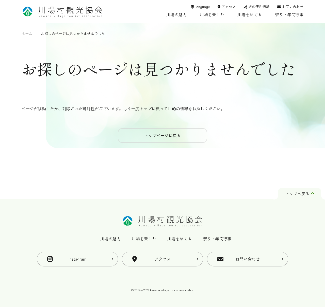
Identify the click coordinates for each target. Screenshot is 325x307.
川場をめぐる (249, 14)
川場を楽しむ (212, 14)
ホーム (27, 33)
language (203, 6)
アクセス (229, 6)
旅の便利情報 (259, 6)
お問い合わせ (292, 6)
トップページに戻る (162, 135)
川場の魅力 (176, 14)
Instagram (77, 259)
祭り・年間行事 (289, 14)
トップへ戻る (299, 193)
